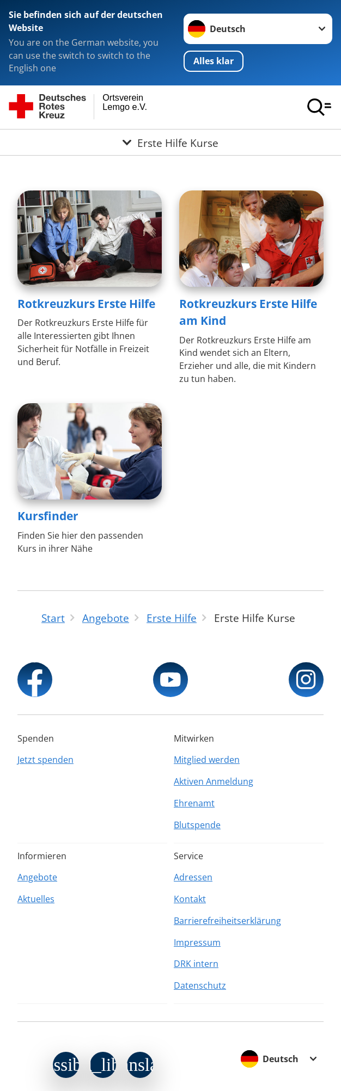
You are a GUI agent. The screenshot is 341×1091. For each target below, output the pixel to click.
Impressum (197, 942)
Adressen (193, 877)
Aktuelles (35, 899)
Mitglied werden (207, 760)
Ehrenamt (194, 803)
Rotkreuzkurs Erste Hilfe (86, 303)
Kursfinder (47, 515)
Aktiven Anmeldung (213, 781)
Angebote (37, 877)
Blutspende (197, 825)
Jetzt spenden (45, 760)
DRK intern (196, 964)
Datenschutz (200, 985)
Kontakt (190, 899)
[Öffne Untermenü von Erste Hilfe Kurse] (170, 142)
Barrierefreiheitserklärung (227, 921)
